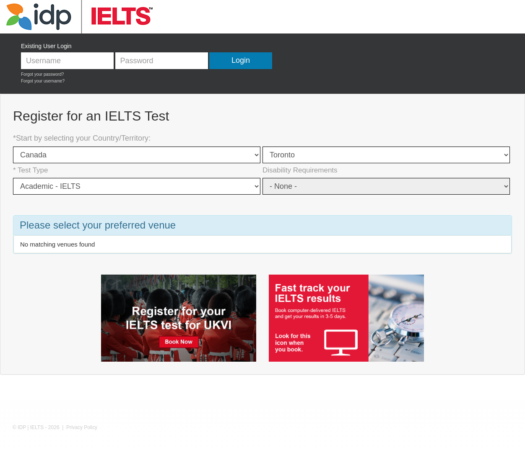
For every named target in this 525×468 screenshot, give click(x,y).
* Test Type (30, 170)
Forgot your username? (43, 81)
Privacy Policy (81, 427)
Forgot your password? (42, 74)
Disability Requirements (300, 170)
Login (240, 60)
